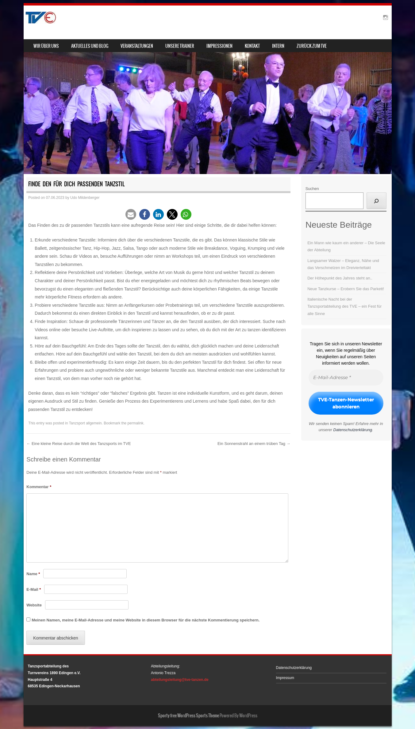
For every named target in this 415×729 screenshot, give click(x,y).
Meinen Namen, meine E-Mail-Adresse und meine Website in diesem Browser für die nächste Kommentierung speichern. (145, 620)
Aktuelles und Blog (89, 46)
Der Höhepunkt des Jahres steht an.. (339, 278)
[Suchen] (376, 200)
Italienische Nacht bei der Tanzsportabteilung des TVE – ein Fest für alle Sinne (344, 306)
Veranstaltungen (137, 46)
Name (33, 573)
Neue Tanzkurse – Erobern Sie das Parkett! (345, 289)
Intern (278, 46)
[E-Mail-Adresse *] (346, 378)
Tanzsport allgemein (85, 423)
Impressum (285, 678)
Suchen (312, 188)
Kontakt (252, 46)
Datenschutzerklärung (352, 429)
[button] (130, 214)
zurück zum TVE (312, 46)
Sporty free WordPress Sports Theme (188, 715)
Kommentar (38, 486)
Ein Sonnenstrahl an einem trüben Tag (253, 443)
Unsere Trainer (179, 46)
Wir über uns (46, 46)
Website (34, 605)
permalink (136, 423)
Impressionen (219, 46)
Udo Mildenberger (84, 198)
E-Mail (33, 589)
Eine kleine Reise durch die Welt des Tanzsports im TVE (78, 443)
